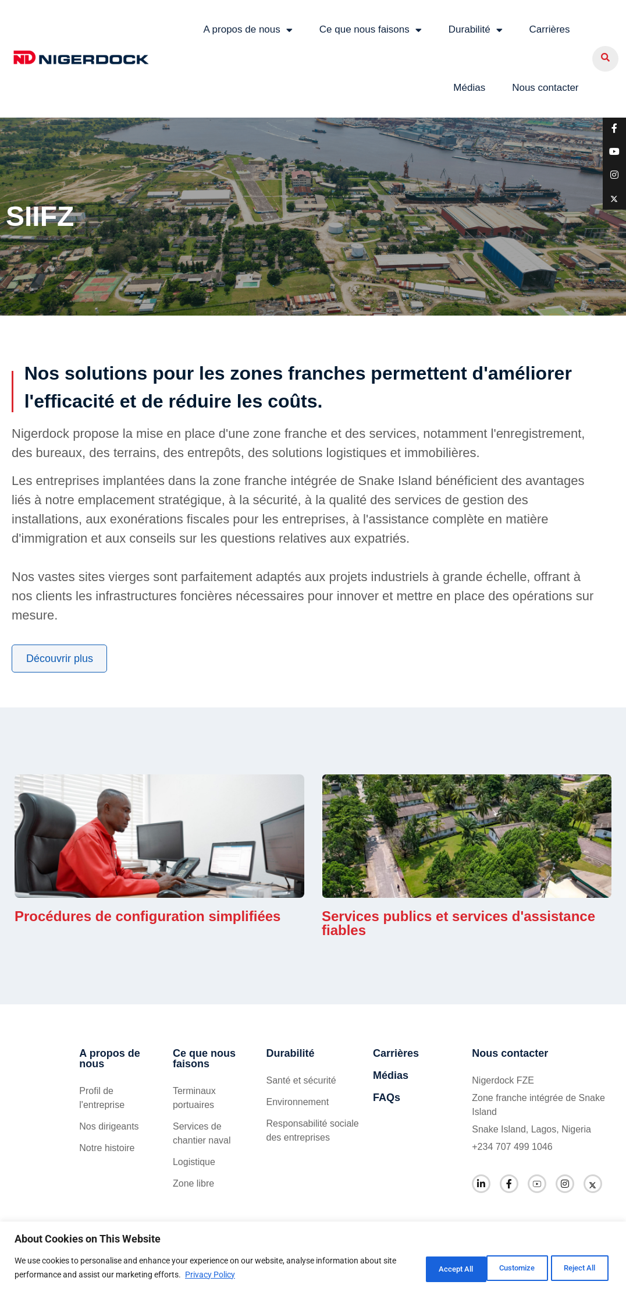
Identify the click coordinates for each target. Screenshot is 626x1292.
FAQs (386, 1096)
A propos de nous (248, 29)
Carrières (549, 28)
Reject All (501, 1268)
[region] (313, 1257)
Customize (425, 1268)
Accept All (576, 1268)
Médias (470, 87)
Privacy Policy (248, 1275)
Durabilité (476, 29)
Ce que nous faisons (370, 29)
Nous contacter (546, 87)
